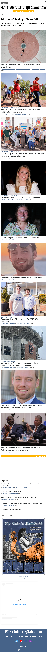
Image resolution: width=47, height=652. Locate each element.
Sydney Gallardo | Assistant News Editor (10, 493)
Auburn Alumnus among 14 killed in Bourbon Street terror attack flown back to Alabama (22, 406)
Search (27, 636)
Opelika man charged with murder (11, 509)
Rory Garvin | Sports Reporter (22, 487)
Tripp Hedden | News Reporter (8, 499)
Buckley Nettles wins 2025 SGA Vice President (20, 197)
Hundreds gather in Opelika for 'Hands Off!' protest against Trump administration (22, 154)
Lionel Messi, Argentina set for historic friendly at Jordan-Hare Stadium (22, 503)
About (7, 636)
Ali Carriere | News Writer (7, 114)
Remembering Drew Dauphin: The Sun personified (22, 277)
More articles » (40, 456)
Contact (12, 636)
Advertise (33, 636)
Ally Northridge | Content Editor (8, 199)
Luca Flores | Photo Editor (7, 317)
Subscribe (30, 11)
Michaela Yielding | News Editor (38, 69)
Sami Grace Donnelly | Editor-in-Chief (23, 69)
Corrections (20, 636)
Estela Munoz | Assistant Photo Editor (10, 107)
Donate (16, 11)
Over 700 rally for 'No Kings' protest (12, 491)
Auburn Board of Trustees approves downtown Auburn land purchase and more (20, 448)
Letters (39, 636)
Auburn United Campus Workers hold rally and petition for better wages (20, 111)
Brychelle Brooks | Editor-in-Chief (8, 69)
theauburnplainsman (18, 621)
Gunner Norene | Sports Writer (8, 487)
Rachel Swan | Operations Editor (8, 323)
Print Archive (23, 578)
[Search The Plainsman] (45, 14)
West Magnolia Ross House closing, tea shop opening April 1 (19, 497)
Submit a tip (23, 11)
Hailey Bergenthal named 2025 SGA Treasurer (20, 237)
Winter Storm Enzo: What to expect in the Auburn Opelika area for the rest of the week (22, 364)
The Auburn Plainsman (7, 621)
